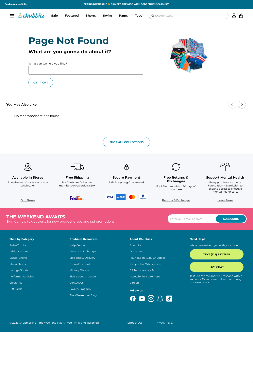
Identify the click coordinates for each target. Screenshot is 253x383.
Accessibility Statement (145, 327)
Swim (107, 15)
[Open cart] (241, 15)
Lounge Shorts (18, 321)
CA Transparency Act (143, 321)
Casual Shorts (18, 308)
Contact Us (76, 333)
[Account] (234, 15)
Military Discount (81, 321)
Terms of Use (134, 373)
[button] (54, 16)
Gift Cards (15, 339)
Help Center (77, 296)
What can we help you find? (47, 63)
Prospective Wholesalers (145, 314)
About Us (135, 296)
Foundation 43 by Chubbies (147, 308)
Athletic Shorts (18, 302)
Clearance (15, 333)
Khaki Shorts (17, 314)
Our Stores (34, 250)
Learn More (219, 250)
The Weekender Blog (83, 346)
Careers (134, 333)
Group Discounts (80, 314)
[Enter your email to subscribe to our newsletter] (207, 269)
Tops (138, 15)
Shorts (91, 15)
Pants (123, 15)
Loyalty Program (80, 339)
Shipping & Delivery (82, 308)
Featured (72, 15)
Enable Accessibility (16, 4)
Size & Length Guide (83, 327)
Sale (54, 15)
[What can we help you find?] (85, 70)
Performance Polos (21, 327)
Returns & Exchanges (83, 302)
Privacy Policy (164, 373)
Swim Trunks (17, 296)
